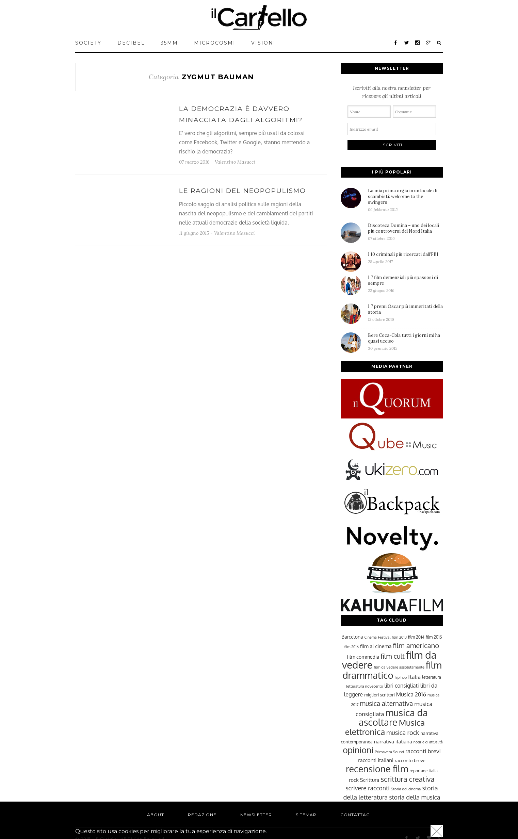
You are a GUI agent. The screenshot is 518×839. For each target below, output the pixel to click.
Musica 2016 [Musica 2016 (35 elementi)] (411, 694)
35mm (169, 43)
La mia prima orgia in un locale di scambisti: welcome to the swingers (405, 200)
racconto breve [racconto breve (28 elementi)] (410, 760)
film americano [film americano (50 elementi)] (416, 645)
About (155, 814)
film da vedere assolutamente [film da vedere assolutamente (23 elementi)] (399, 667)
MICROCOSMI (215, 43)
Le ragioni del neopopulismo (242, 191)
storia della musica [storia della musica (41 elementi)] (414, 797)
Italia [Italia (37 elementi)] (414, 676)
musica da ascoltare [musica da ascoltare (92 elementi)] (393, 717)
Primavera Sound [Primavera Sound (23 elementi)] (389, 751)
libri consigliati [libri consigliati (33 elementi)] (401, 685)
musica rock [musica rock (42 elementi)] (402, 732)
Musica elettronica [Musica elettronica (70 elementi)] (385, 727)
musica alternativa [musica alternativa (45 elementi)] (386, 703)
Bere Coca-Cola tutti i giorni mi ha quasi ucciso (405, 341)
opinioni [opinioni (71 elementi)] (358, 750)
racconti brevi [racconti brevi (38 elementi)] (423, 751)
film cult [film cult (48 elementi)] (393, 656)
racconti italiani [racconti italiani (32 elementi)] (375, 760)
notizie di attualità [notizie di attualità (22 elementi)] (428, 742)
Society (88, 43)
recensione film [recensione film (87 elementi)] (377, 768)
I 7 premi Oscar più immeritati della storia (405, 312)
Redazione (202, 814)
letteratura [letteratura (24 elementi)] (431, 677)
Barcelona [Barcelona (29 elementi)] (352, 637)
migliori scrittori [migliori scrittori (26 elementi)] (379, 694)
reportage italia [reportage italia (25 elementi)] (423, 770)
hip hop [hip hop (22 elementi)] (401, 677)
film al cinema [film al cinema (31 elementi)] (375, 646)
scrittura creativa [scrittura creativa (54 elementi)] (407, 779)
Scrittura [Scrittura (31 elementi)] (369, 780)
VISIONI (263, 43)
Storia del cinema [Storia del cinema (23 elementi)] (406, 788)
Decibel (131, 43)
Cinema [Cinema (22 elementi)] (371, 637)
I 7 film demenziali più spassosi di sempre (405, 284)
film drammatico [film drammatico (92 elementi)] (391, 670)
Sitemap (306, 814)
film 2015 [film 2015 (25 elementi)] (434, 637)
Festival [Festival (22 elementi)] (384, 637)
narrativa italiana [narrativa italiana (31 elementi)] (393, 741)
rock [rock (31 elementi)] (354, 780)
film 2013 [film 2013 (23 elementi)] (399, 637)
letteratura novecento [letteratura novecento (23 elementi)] (364, 686)
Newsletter (256, 814)
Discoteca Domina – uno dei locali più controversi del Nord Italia (405, 232)
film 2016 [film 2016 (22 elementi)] (351, 646)
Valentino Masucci (235, 162)
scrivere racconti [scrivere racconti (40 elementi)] (367, 788)
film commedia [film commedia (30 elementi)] (363, 657)
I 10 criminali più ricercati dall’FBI (405, 257)
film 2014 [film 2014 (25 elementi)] (416, 637)
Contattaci (355, 814)
